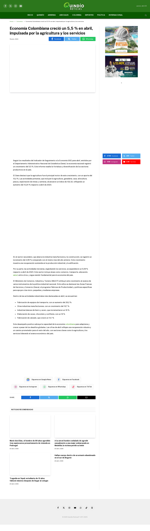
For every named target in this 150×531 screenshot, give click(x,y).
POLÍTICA (101, 15)
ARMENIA (52, 15)
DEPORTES (89, 15)
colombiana (70, 324)
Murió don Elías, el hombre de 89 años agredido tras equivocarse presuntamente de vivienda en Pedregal (30, 443)
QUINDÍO (40, 15)
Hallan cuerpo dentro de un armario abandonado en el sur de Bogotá (75, 456)
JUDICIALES (64, 15)
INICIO (30, 15)
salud (15, 275)
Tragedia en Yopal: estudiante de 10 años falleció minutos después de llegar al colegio (29, 479)
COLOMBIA (76, 15)
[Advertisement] (52, 126)
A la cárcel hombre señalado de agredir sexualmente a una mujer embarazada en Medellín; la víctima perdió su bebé (72, 443)
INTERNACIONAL (116, 15)
